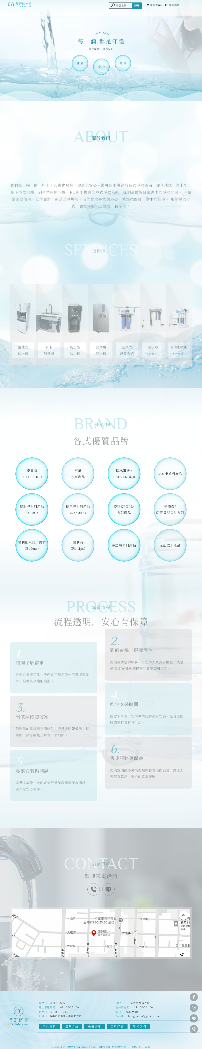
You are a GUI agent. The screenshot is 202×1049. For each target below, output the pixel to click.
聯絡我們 (140, 1026)
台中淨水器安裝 (81, 1030)
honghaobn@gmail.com (143, 1016)
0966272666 (57, 1002)
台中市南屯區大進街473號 (65, 1016)
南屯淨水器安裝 (103, 1030)
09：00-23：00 (69, 1007)
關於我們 (49, 1026)
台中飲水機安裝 (141, 1030)
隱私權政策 (104, 1046)
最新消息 (94, 1026)
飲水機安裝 (122, 1030)
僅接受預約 (133, 1011)
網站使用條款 (119, 1046)
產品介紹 (72, 1026)
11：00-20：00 (143, 1007)
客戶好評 (117, 1026)
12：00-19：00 (59, 1011)
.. (129, 1046)
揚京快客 (71, 1046)
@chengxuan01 (140, 1002)
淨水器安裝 (62, 1030)
